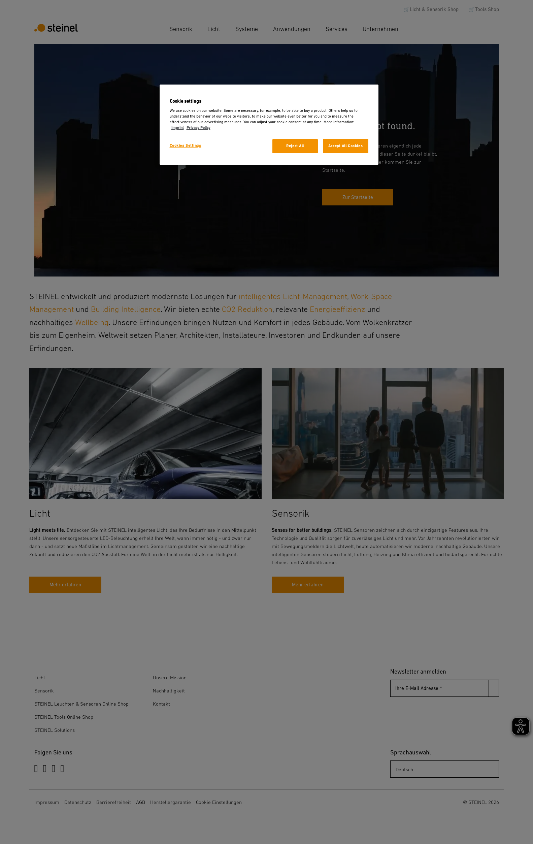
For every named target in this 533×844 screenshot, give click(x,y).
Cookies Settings (185, 145)
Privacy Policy (198, 128)
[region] (269, 125)
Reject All (295, 146)
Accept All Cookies (345, 146)
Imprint (177, 128)
